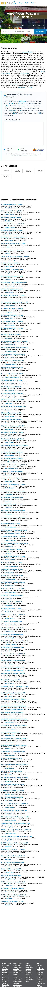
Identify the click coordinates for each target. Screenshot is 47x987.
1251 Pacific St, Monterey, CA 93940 (12, 471)
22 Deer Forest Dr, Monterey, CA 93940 (12, 588)
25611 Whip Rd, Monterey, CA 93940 (12, 712)
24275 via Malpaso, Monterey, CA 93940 (13, 882)
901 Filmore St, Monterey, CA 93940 (12, 308)
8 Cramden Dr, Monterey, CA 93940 (11, 413)
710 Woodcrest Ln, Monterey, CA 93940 (13, 354)
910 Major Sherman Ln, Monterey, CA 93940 (14, 777)
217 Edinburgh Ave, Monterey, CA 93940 (13, 556)
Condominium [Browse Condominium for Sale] (29, 972)
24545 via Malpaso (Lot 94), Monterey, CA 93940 (15, 823)
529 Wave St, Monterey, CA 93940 (11, 608)
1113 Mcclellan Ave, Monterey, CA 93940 (13, 693)
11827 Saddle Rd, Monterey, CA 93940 (12, 667)
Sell (26, 3)
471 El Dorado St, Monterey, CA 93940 (12, 862)
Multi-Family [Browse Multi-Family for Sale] (29, 974)
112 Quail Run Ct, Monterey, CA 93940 (12, 360)
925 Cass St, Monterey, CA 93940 (11, 875)
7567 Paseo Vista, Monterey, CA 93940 (12, 901)
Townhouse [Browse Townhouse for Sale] (29, 970)
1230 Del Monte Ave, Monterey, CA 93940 (13, 517)
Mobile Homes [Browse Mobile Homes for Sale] (29, 978)
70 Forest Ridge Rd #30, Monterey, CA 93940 (14, 641)
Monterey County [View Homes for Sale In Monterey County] (6, 972)
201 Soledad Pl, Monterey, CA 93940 (12, 458)
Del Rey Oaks (24, 73)
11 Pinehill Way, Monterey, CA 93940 (12, 634)
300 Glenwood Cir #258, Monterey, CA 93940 (14, 347)
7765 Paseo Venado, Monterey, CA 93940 (13, 895)
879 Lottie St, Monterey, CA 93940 (11, 869)
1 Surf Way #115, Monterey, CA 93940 (12, 790)
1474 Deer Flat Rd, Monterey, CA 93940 (13, 536)
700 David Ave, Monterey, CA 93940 (11, 380)
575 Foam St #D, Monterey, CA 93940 (12, 315)
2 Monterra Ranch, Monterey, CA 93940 (13, 856)
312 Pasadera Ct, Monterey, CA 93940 (12, 211)
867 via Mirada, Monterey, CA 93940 (12, 321)
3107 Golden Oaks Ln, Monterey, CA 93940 (14, 465)
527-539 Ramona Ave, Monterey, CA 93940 (14, 810)
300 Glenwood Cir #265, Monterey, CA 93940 (14, 764)
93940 (20, 87)
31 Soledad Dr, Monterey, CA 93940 (11, 504)
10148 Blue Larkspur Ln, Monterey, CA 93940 (14, 686)
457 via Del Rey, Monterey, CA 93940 (12, 289)
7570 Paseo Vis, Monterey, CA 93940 (12, 575)
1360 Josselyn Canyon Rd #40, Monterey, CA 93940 (16, 836)
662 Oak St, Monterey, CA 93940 (10, 523)
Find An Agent (13, 84)
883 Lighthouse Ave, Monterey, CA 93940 (13, 699)
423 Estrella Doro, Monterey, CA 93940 (12, 295)
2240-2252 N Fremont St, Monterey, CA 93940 (14, 843)
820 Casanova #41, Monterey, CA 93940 (13, 654)
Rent (32, 3)
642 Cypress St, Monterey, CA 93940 (12, 797)
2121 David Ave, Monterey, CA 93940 (12, 569)
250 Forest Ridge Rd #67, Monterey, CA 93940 (15, 256)
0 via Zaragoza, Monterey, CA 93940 (12, 367)
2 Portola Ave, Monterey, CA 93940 (11, 419)
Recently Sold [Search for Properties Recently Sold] (38, 25)
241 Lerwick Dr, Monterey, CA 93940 (12, 595)
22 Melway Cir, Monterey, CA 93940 (11, 562)
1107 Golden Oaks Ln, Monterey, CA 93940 (14, 237)
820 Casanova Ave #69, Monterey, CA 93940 (14, 341)
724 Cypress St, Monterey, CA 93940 (12, 373)
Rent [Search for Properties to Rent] (23, 25)
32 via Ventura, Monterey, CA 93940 (11, 204)
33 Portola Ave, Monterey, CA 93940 (12, 452)
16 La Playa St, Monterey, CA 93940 (11, 250)
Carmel (8, 73)
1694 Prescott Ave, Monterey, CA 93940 (13, 615)
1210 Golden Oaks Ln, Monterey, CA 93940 (14, 725)
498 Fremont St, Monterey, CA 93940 (12, 497)
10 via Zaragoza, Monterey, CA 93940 (12, 328)
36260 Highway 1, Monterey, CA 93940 (12, 647)
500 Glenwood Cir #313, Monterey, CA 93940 (14, 543)
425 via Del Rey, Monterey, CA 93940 (12, 269)
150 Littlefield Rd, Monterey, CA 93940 (12, 400)
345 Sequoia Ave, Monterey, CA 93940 (12, 784)
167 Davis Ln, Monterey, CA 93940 (11, 549)
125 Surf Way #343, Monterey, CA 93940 (13, 660)
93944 (6, 177)
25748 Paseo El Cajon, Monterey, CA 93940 (14, 282)
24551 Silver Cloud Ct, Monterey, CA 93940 (14, 719)
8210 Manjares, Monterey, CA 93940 (12, 393)
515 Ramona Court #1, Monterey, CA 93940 (14, 530)
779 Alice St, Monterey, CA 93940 (11, 732)
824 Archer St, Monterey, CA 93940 (11, 758)
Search (40, 31)
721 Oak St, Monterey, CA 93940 (10, 680)
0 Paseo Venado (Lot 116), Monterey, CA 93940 (15, 817)
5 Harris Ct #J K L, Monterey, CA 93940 (13, 849)
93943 (30, 87)
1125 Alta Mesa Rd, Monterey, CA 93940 (13, 751)
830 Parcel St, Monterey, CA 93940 (11, 771)
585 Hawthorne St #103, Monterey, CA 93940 (14, 738)
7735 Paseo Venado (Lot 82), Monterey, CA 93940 (16, 830)
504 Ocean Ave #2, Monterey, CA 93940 (13, 673)
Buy (20, 3)
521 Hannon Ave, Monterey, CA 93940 (12, 478)
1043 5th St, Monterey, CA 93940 (11, 263)
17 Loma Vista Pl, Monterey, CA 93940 (12, 224)
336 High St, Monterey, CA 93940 (11, 334)
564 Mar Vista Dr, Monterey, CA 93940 (12, 432)
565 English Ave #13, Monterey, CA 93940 (13, 406)
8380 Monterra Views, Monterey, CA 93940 (14, 745)
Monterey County (27, 52)
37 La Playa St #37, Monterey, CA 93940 (13, 491)
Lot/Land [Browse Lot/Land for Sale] (28, 976)
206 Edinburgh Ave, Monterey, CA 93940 (13, 243)
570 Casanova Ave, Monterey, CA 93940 (13, 510)
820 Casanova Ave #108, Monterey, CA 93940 (14, 302)
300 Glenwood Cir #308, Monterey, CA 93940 (14, 445)
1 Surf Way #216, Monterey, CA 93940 (12, 628)
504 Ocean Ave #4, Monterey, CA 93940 (13, 582)
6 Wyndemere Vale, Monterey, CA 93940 (13, 426)
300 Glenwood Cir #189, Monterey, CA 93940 (14, 803)
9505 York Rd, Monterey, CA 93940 (11, 217)
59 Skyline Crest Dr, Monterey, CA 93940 (13, 484)
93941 (24, 87)
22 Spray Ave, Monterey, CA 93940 (11, 602)
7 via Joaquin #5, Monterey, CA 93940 (12, 439)
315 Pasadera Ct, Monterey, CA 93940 (12, 888)
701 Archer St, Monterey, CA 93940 (11, 621)
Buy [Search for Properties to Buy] (8, 25)
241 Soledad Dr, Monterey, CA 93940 (12, 276)
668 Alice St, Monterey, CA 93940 (11, 387)
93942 (28, 171)
